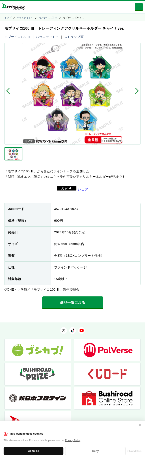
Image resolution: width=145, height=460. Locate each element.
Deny (95, 451)
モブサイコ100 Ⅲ (48, 17)
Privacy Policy (72, 440)
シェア (83, 189)
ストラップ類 (74, 37)
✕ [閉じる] (140, 425)
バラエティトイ (25, 17)
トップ (7, 17)
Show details (134, 451)
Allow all (33, 451)
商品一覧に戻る (72, 302)
